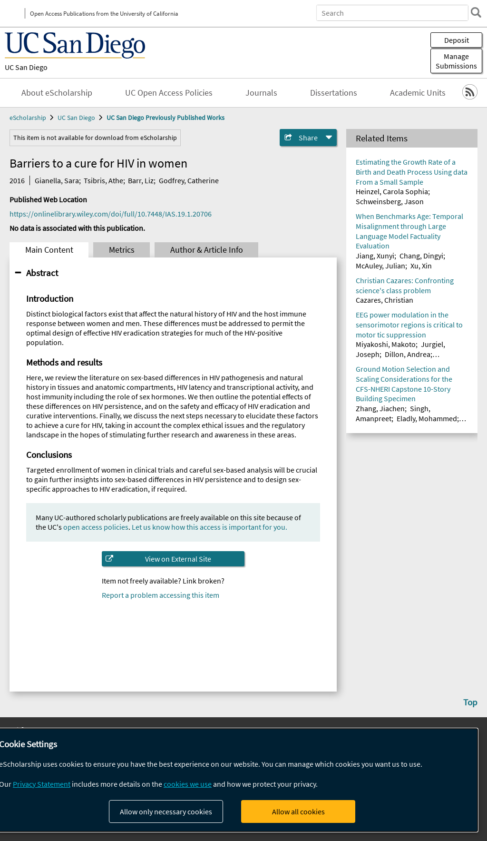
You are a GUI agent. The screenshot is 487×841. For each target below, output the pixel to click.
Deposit (456, 40)
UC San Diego (26, 67)
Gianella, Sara (57, 180)
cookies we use (188, 784)
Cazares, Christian (384, 300)
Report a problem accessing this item (160, 595)
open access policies (95, 527)
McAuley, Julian (380, 265)
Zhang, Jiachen (380, 408)
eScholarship (28, 117)
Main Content (49, 250)
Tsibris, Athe (103, 180)
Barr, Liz (141, 180)
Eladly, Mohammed (427, 418)
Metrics (122, 250)
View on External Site (178, 559)
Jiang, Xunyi (375, 255)
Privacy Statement (41, 784)
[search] (474, 12)
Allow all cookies (298, 811)
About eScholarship (56, 93)
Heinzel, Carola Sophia (392, 191)
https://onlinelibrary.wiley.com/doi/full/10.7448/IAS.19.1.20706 (111, 213)
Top (470, 702)
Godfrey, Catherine (189, 180)
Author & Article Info (206, 250)
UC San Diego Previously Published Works (165, 117)
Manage (456, 60)
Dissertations (333, 93)
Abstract (42, 272)
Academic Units (418, 93)
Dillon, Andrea (407, 354)
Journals (261, 93)
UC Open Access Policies (169, 93)
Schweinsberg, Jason (390, 201)
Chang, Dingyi (421, 255)
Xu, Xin (421, 265)
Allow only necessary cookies (166, 811)
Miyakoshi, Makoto (386, 344)
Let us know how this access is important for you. (209, 527)
